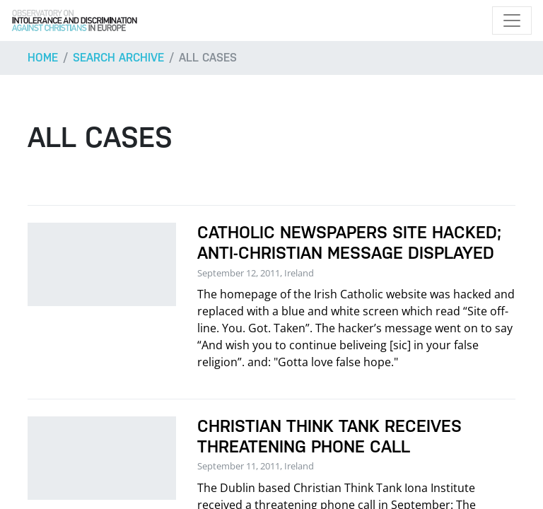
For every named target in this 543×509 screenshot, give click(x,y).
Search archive (118, 57)
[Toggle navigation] (512, 20)
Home (43, 57)
